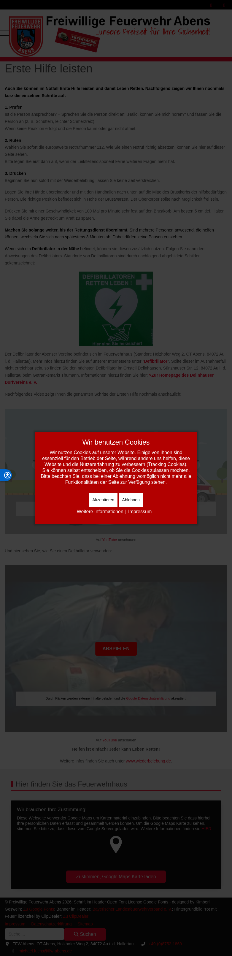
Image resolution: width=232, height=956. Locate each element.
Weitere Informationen (100, 511)
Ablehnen (131, 499)
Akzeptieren (103, 499)
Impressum (140, 511)
